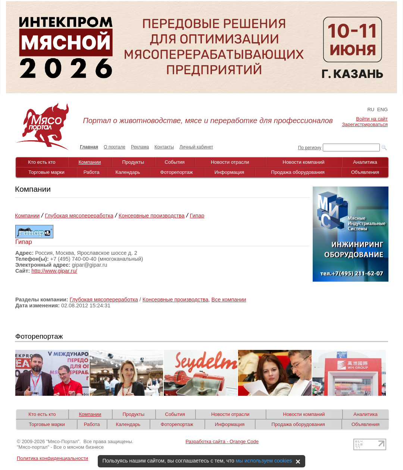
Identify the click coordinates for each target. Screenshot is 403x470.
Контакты (164, 147)
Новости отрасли (230, 162)
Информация (229, 172)
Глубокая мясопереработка (79, 216)
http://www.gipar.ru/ (54, 271)
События (175, 162)
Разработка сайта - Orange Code (222, 441)
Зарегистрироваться (365, 124)
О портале (114, 147)
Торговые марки (46, 172)
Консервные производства (152, 216)
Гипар (197, 216)
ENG (382, 109)
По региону (309, 147)
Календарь (128, 172)
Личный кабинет (196, 147)
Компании (90, 162)
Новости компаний (304, 162)
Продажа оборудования (298, 172)
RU (370, 109)
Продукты (133, 162)
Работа (92, 172)
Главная (89, 147)
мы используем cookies (264, 461)
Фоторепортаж (176, 172)
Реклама (140, 147)
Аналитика (365, 162)
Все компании (229, 300)
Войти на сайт (372, 119)
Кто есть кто (41, 162)
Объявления (365, 172)
